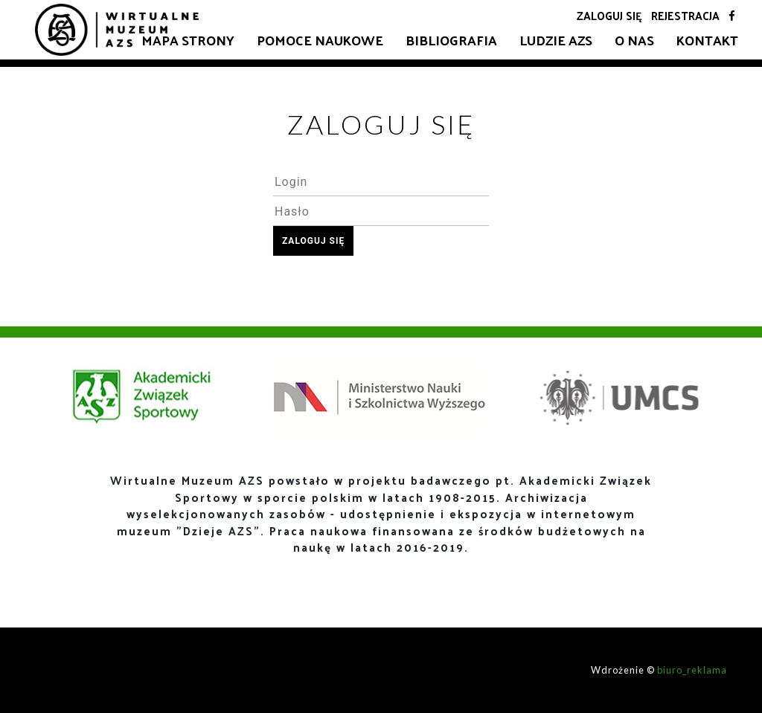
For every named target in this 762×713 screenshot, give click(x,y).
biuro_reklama (692, 670)
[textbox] (381, 181)
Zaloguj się (609, 15)
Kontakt (707, 40)
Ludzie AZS (555, 40)
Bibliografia (451, 40)
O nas (634, 40)
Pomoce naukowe (320, 40)
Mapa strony (187, 40)
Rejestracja (685, 15)
